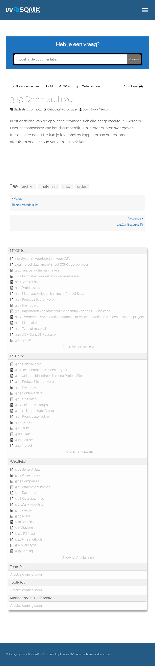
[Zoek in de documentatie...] (70, 59)
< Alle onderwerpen (26, 86)
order (81, 186)
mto (66, 186)
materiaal (49, 186)
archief (28, 186)
